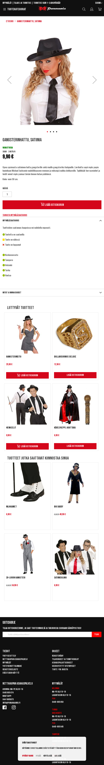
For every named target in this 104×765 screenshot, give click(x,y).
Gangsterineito (13, 356)
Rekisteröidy (57, 655)
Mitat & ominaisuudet (12, 292)
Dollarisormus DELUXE (65, 356)
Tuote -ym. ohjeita (60, 669)
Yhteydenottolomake (12, 666)
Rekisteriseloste (10, 669)
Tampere (56, 734)
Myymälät (7, 3)
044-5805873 (8, 699)
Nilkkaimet (11, 506)
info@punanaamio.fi (11, 702)
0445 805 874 (8, 692)
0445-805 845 (57, 726)
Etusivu (9, 21)
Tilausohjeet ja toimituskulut (65, 659)
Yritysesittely (9, 655)
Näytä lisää (47, 756)
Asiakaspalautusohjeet (62, 662)
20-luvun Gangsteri (15, 577)
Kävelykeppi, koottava (65, 427)
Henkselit (11, 427)
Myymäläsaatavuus (11, 220)
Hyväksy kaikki (27, 756)
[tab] (52, 220)
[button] (98, 3)
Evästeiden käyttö (11, 672)
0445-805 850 (57, 701)
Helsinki (55, 688)
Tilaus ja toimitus (22, 3)
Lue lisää (58, 756)
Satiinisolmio (60, 577)
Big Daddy (58, 506)
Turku (54, 709)
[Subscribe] (96, 634)
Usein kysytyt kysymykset (64, 666)
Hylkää (38, 756)
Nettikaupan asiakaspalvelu (15, 659)
